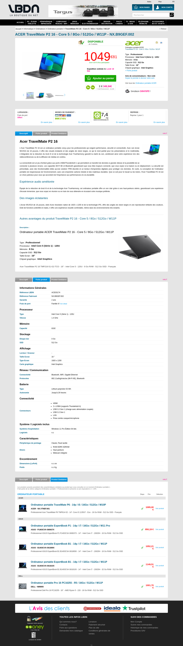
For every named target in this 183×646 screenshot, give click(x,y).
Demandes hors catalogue (71, 631)
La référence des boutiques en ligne (23, 12)
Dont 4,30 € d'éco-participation (99, 62)
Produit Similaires (59, 133)
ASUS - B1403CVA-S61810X (42, 566)
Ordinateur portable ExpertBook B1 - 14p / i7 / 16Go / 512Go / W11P (69, 544)
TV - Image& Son (130, 23)
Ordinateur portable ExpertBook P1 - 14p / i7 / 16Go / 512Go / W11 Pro (70, 525)
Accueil (20, 22)
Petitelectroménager (90, 23)
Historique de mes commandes (144, 628)
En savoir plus (46, 122)
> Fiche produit (131, 71)
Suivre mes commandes (141, 625)
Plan (160, 2)
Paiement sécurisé (97, 625)
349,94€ (105, 87)
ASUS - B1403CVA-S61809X (42, 548)
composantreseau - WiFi (61, 23)
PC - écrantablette (32, 23)
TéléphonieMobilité (143, 23)
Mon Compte (136, 622)
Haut (165, 133)
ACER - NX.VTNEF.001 (40, 509)
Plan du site (94, 628)
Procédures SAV (138, 631)
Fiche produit (41, 133)
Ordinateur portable (55, 29)
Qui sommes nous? (68, 622)
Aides (149, 2)
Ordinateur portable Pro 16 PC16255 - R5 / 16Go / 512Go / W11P (67, 583)
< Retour (162, 29)
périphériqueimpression (46, 23)
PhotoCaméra (119, 23)
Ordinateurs (40, 29)
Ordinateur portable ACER (146, 83)
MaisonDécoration (106, 23)
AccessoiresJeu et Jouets (158, 23)
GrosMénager (74, 23)
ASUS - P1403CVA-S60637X (42, 530)
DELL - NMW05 (37, 587)
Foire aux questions (68, 628)
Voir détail (63, 304)
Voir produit (159, 508)
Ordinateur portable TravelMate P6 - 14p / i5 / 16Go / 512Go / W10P (68, 504)
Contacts (63, 625)
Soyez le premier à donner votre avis (139, 78)
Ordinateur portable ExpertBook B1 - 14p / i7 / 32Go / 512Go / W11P (69, 562)
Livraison (93, 622)
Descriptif (23, 133)
